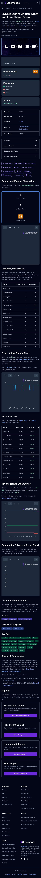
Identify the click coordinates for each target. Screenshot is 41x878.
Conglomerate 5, (24, 126)
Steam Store (9, 681)
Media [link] (26, 171)
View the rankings (20, 773)
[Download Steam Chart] (36, 227)
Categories (6, 821)
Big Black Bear (23, 129)
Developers (6, 828)
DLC (3, 793)
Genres (4, 817)
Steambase (24, 846)
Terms (13, 874)
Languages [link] (7, 175)
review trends (20, 26)
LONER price (11, 367)
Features (20, 140)
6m (10, 375)
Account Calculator (9, 859)
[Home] (2, 8)
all (18, 228)
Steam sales (23, 420)
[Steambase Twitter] (27, 859)
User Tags (5, 824)
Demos (4, 797)
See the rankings (20, 754)
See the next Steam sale (20, 715)
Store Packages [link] (8, 171)
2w (5, 228)
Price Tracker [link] (30, 163)
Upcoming (25, 805)
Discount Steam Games (29, 821)
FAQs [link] (28, 175)
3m (10, 228)
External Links (20, 146)
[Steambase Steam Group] (24, 859)
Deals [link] (16, 167)
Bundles (5, 801)
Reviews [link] (18, 163)
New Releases (26, 801)
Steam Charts (7, 805)
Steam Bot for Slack (9, 852)
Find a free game (20, 735)
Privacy (7, 874)
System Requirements (20, 156)
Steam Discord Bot (8, 848)
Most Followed (26, 797)
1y (14, 228)
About (25, 874)
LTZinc (21, 121)
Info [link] (19, 171)
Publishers (6, 832)
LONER (36, 21)
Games (8, 8)
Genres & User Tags (20, 151)
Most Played (25, 793)
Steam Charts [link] (7, 163)
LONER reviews (6, 498)
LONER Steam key (23, 359)
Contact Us (32, 874)
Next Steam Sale (8, 855)
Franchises (6, 835)
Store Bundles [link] (27, 167)
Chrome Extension (8, 844)
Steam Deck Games (28, 808)
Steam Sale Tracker (28, 817)
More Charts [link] (18, 175)
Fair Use (19, 874)
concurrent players (8, 26)
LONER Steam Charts (25, 8)
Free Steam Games (28, 824)
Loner (14, 8)
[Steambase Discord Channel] (21, 859)
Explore (5, 863)
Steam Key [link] (7, 167)
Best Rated (25, 790)
